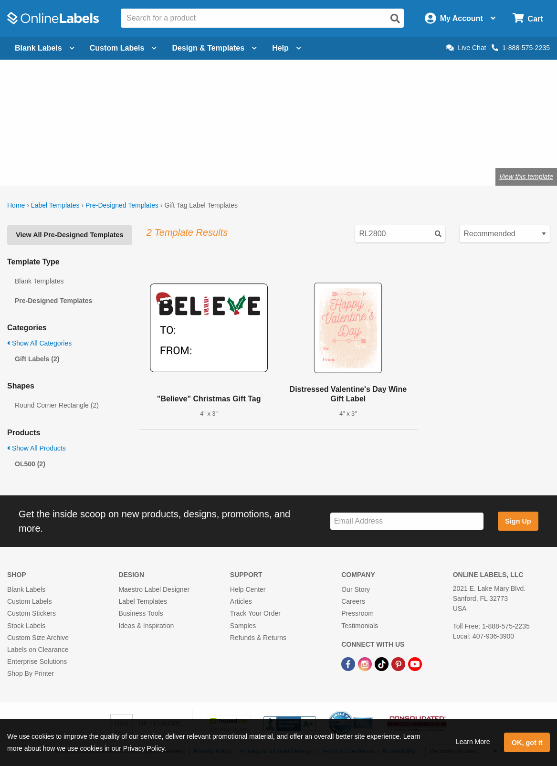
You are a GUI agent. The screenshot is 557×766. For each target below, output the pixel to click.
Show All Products (36, 448)
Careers (353, 601)
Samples (243, 626)
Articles (241, 601)
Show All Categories (39, 343)
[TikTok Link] (382, 663)
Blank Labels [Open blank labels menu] (44, 48)
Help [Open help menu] (286, 48)
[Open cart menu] (527, 18)
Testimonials (359, 626)
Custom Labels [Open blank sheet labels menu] (123, 48)
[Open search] (395, 18)
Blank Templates (39, 281)
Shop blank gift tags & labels (206, 145)
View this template (526, 176)
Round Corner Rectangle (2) (57, 405)
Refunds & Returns (258, 637)
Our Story (355, 589)
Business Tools (140, 613)
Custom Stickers (31, 613)
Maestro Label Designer (153, 589)
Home (16, 205)
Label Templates (55, 205)
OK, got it (527, 742)
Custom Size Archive (38, 637)
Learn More (473, 741)
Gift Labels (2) (37, 359)
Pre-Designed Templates (121, 205)
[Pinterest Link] (399, 663)
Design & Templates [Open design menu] (214, 48)
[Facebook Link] (349, 663)
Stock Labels (26, 626)
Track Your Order (255, 613)
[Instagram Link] (366, 663)
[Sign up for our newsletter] (406, 521)
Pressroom (357, 613)
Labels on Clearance (37, 649)
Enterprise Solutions (37, 661)
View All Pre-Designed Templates (69, 235)
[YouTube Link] (415, 663)
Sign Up (518, 521)
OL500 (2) (30, 464)
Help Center (248, 589)
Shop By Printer (30, 673)
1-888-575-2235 (521, 48)
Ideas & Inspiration (146, 626)
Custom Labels (29, 601)
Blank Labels (26, 589)
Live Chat (466, 47)
